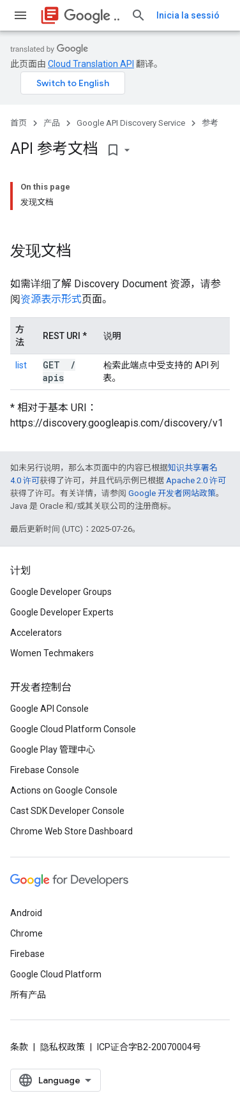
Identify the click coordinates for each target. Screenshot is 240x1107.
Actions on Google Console (63, 790)
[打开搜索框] (138, 15)
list (21, 365)
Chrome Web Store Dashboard (71, 831)
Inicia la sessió (188, 15)
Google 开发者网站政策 (172, 493)
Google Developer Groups (61, 592)
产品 (51, 123)
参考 (210, 123)
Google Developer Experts (62, 612)
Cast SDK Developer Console (67, 811)
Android (26, 913)
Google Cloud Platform (55, 974)
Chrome (26, 933)
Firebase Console (44, 770)
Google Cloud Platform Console (73, 729)
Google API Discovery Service (131, 123)
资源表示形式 (51, 299)
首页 (18, 123)
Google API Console (49, 709)
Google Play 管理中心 (52, 749)
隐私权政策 (62, 1047)
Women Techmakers (52, 653)
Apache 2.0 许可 (196, 480)
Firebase (27, 954)
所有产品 (28, 995)
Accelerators (36, 633)
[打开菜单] (20, 15)
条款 (19, 1047)
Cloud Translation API (91, 64)
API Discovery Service (92, 15)
